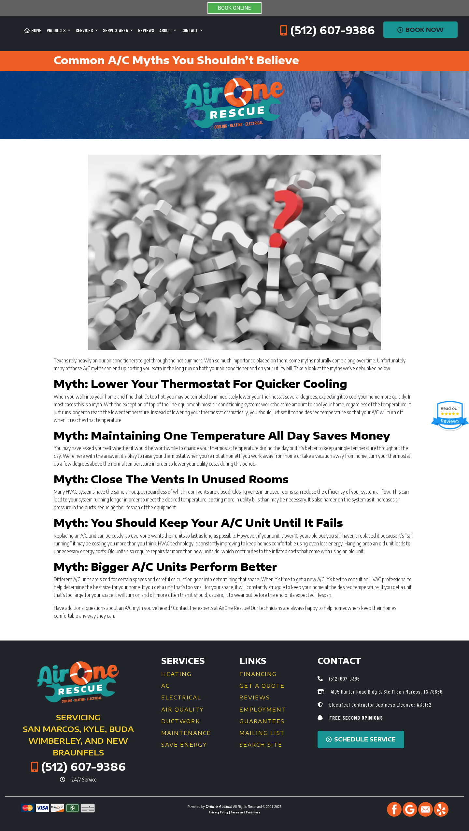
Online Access (219, 806)
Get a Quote (262, 686)
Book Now (420, 29)
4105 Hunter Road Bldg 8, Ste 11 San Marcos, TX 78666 (386, 691)
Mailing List (262, 733)
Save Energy (184, 744)
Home (32, 30)
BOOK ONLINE (234, 8)
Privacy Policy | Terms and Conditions (234, 812)
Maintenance (186, 733)
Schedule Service (361, 739)
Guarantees (262, 721)
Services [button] (85, 30)
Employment (262, 709)
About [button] (165, 30)
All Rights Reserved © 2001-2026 (257, 807)
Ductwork (180, 721)
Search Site (260, 744)
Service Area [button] (116, 30)
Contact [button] (190, 30)
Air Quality (182, 709)
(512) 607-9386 (332, 29)
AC (165, 686)
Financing (258, 674)
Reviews (146, 30)
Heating (176, 674)
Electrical (181, 697)
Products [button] (56, 30)
